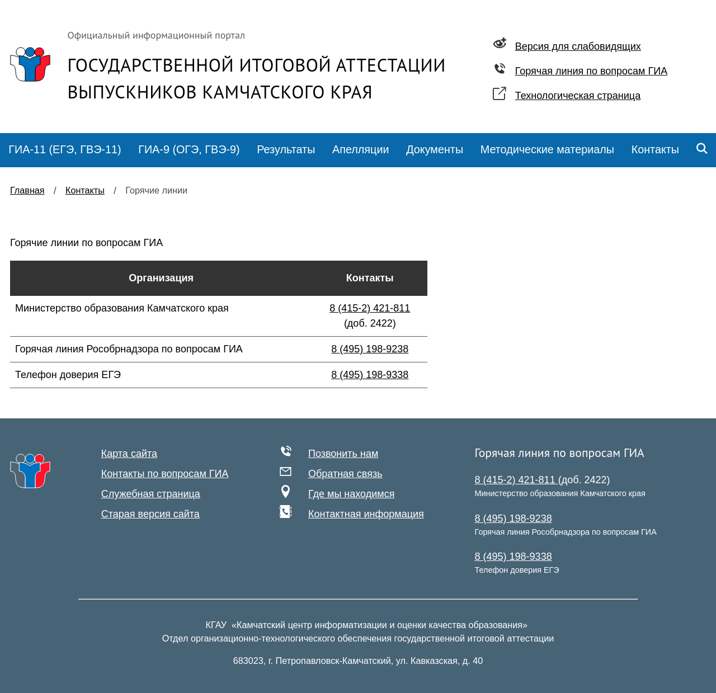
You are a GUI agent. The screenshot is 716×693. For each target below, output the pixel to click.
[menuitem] (65, 150)
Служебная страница (150, 493)
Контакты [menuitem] (655, 149)
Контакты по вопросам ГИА (165, 473)
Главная (27, 190)
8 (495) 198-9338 (369, 374)
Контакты (85, 190)
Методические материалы (547, 149)
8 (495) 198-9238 (369, 349)
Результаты (286, 149)
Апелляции (360, 149)
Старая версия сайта (150, 514)
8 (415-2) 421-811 (369, 308)
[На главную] (30, 471)
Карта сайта (129, 453)
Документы (434, 149)
